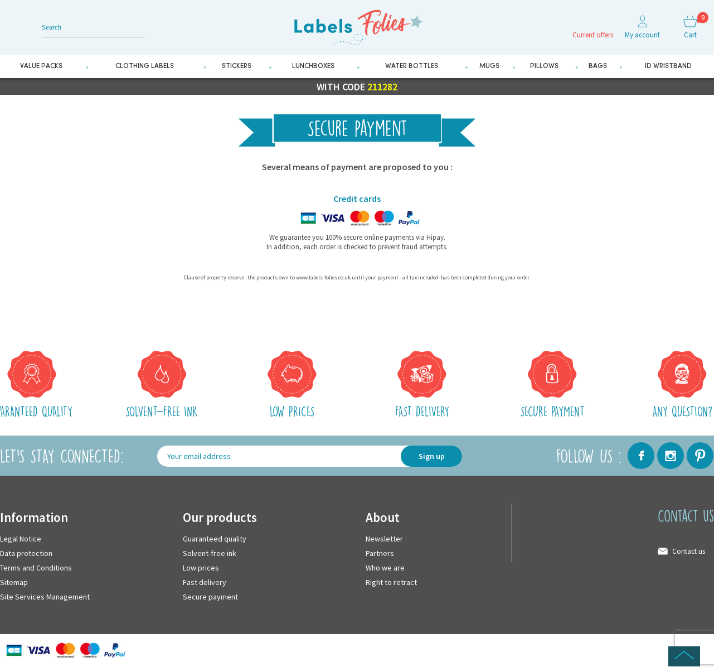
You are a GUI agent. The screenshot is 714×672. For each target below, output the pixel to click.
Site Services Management (45, 597)
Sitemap (14, 582)
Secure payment (210, 597)
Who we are (385, 568)
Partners (380, 553)
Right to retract (391, 582)
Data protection (26, 553)
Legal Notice (20, 539)
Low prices (201, 568)
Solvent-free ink (209, 553)
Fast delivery (204, 582)
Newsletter (384, 539)
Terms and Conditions (36, 568)
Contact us (688, 551)
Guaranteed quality (214, 539)
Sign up (432, 456)
